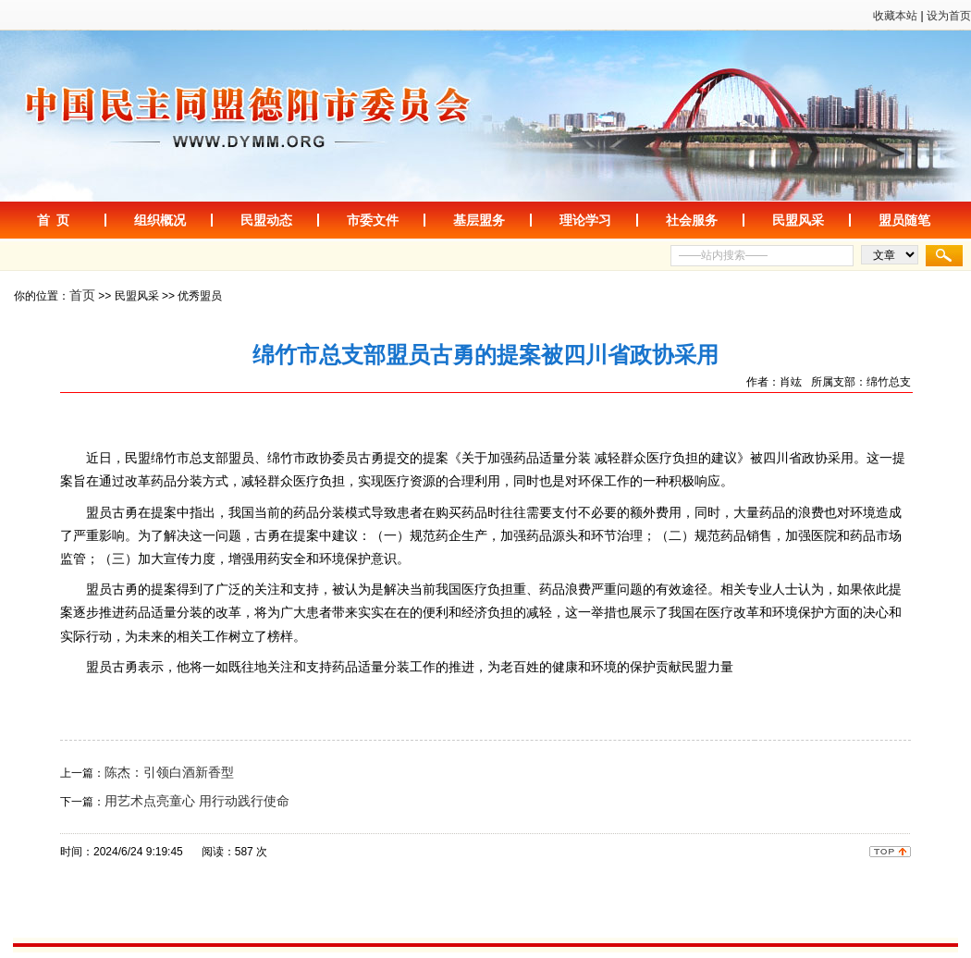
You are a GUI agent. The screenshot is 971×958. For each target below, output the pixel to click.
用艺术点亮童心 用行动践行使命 (196, 800)
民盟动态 (266, 220)
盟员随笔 (904, 220)
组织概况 (160, 220)
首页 (82, 295)
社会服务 (692, 220)
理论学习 (585, 220)
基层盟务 (479, 220)
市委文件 (373, 220)
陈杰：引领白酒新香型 (169, 772)
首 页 (53, 220)
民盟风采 (798, 220)
